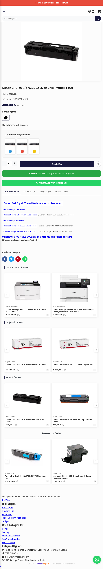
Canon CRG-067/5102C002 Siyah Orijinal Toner (25, 364)
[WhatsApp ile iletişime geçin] (9, 500)
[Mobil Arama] (48, 18)
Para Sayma (8, 542)
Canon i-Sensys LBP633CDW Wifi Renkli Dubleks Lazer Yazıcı (25, 310)
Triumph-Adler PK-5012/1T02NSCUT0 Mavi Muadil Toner (26, 477)
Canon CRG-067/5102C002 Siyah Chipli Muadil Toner (25, 420)
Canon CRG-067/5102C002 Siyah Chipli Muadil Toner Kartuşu (37, 236)
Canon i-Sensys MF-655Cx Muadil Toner (19, 231)
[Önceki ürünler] (7, 461)
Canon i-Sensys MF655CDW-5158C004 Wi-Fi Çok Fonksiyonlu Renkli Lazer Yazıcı (73, 310)
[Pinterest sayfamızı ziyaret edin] (7, 500)
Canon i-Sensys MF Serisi (13, 220)
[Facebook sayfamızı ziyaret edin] (2, 500)
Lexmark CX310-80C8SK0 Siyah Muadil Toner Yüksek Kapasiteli (72, 477)
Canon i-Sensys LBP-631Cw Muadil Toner (20, 215)
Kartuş (5, 532)
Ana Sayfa (7, 507)
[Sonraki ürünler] (96, 461)
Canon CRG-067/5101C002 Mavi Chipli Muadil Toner (72, 420)
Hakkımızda (8, 511)
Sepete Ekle (57, 164)
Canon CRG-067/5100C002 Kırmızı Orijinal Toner (73, 364)
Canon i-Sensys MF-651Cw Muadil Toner (19, 226)
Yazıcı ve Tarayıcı (11, 535)
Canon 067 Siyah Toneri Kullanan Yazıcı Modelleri (32, 203)
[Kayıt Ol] (94, 11)
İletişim (5, 521)
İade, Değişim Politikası (14, 517)
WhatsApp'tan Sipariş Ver (51, 182)
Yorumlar (7, 514)
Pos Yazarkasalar (11, 539)
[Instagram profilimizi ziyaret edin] (5, 500)
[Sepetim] (99, 11)
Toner (5, 528)
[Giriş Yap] (89, 11)
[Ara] (98, 18)
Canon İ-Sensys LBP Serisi (13, 209)
